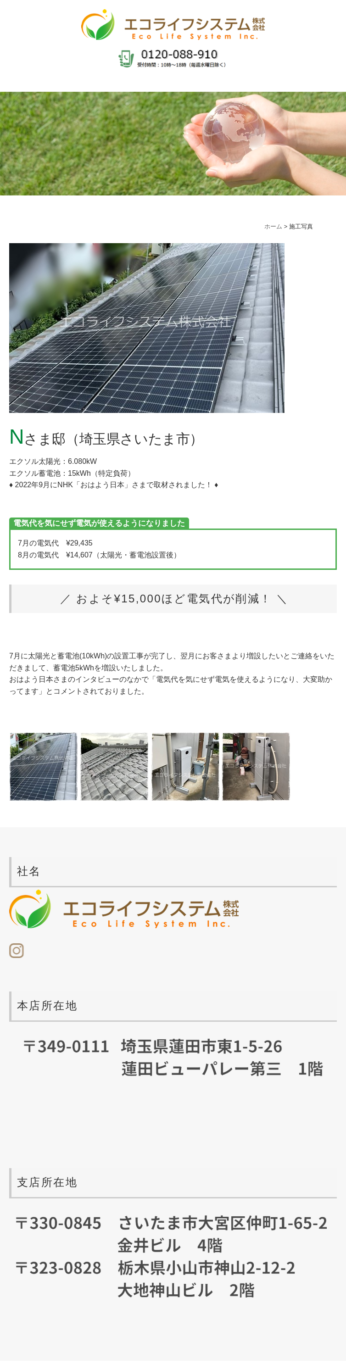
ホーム (273, 226)
